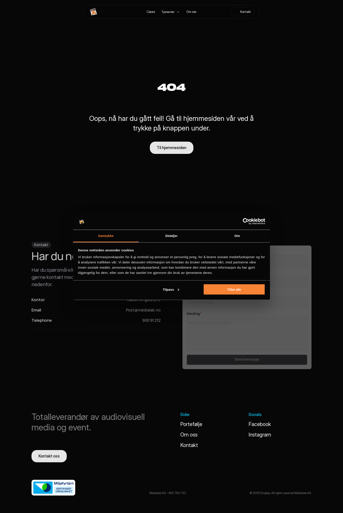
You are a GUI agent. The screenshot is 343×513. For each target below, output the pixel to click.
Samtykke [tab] (106, 236)
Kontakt (189, 445)
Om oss (189, 434)
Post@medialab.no (143, 311)
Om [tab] (237, 236)
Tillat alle (234, 289)
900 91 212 (151, 321)
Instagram (259, 434)
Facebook (259, 424)
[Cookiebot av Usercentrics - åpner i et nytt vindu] (246, 221)
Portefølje (191, 424)
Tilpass (171, 289)
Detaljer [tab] (171, 236)
